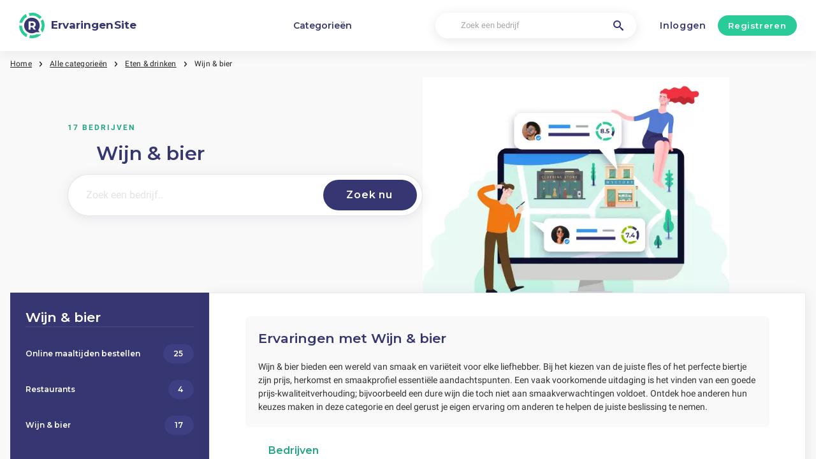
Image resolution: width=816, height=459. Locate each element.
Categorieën (322, 25)
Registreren (757, 25)
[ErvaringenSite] (77, 25)
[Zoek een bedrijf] (535, 26)
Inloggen (683, 25)
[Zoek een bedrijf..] (193, 195)
